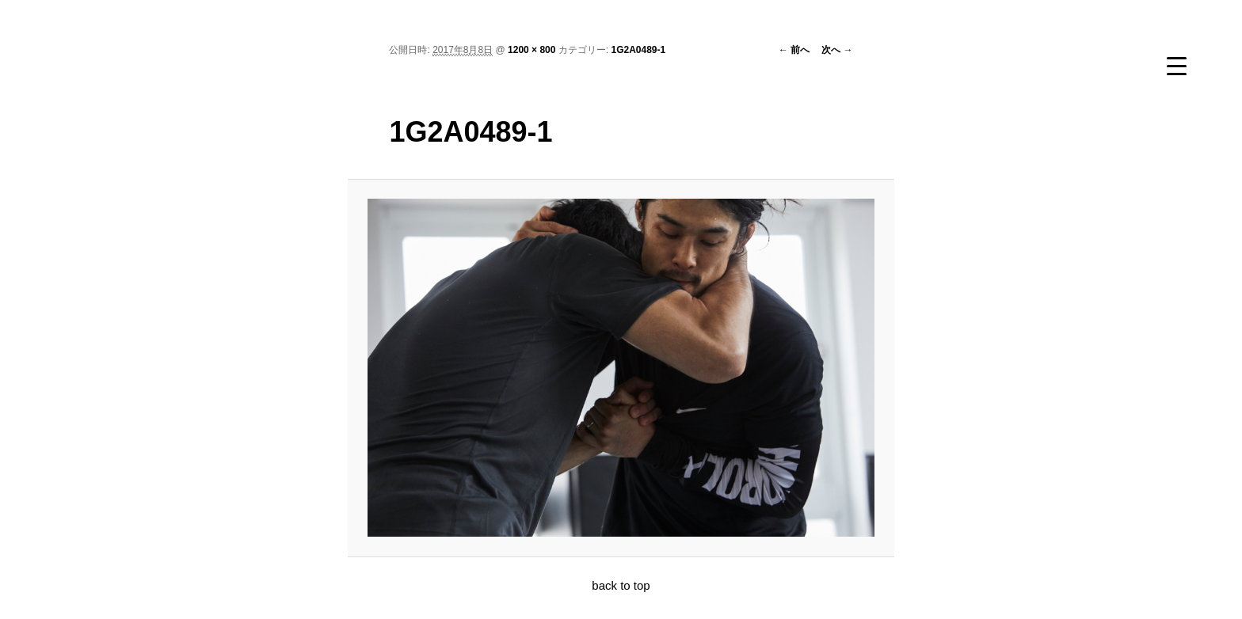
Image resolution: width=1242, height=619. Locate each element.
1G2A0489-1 (638, 49)
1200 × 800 (531, 49)
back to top (621, 585)
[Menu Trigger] (1176, 66)
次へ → (836, 49)
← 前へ (794, 49)
